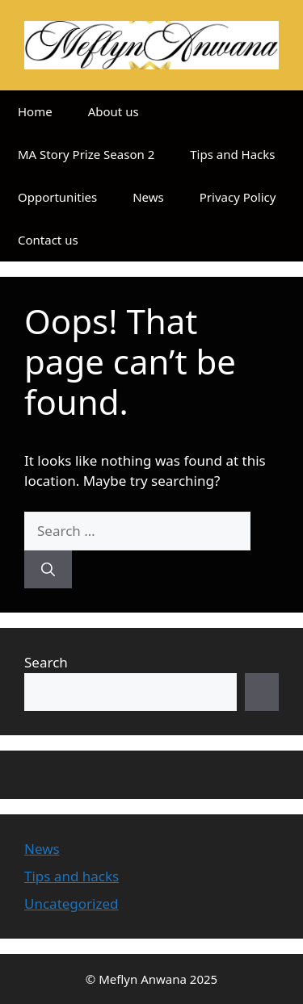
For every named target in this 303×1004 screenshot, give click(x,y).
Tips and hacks (71, 876)
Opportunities (57, 197)
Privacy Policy (238, 197)
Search (46, 662)
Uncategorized (71, 903)
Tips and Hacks (232, 154)
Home (35, 111)
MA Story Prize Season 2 (86, 154)
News (148, 197)
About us (113, 111)
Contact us (48, 240)
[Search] (48, 569)
